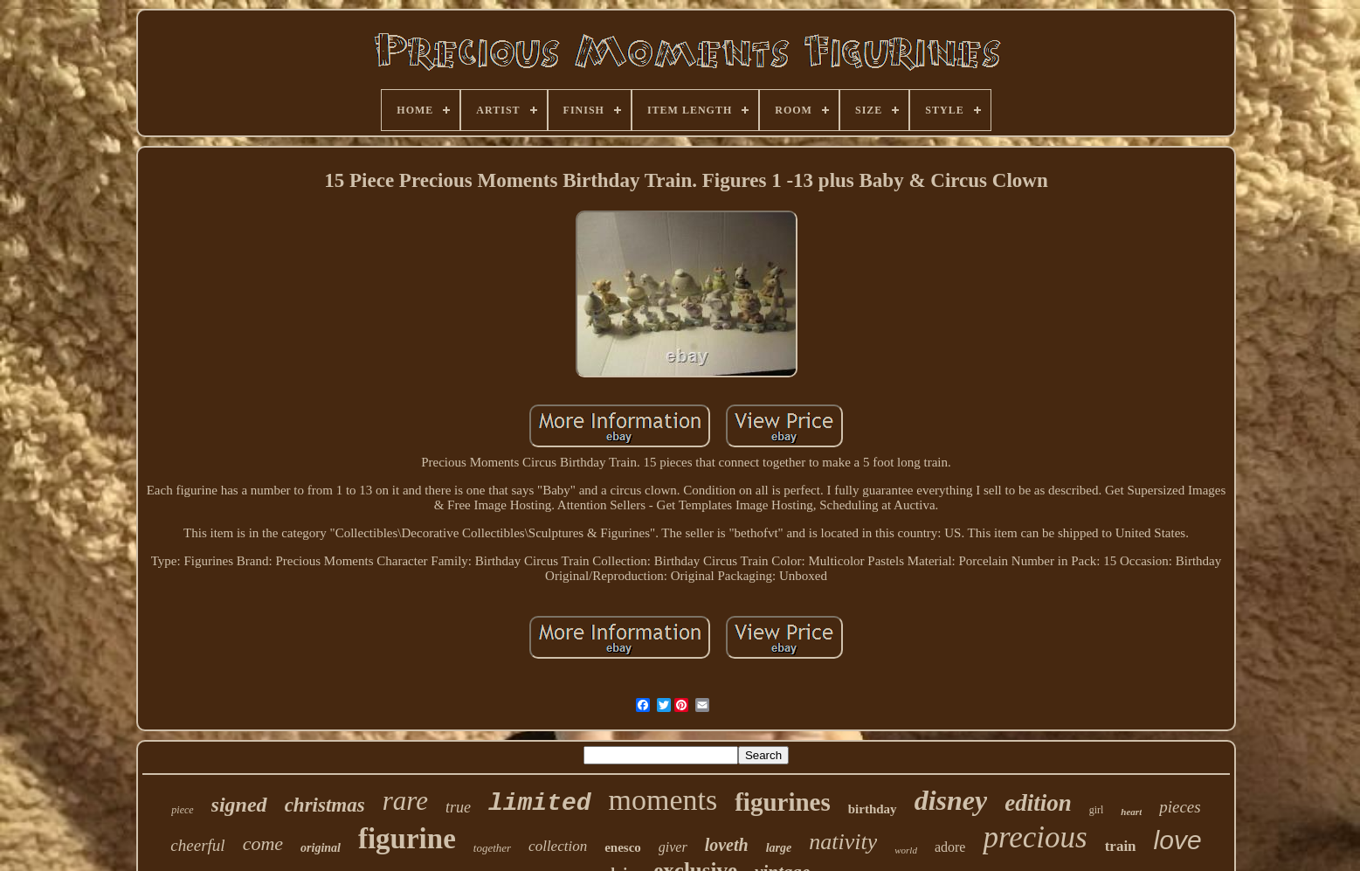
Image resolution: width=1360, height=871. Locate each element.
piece (182, 810)
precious (1035, 837)
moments (663, 800)
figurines (783, 802)
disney (951, 800)
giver (673, 847)
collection (557, 846)
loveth (727, 844)
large (779, 847)
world (905, 850)
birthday (872, 809)
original (320, 847)
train (1120, 846)
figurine (407, 838)
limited (539, 803)
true (458, 807)
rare (405, 800)
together (492, 847)
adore (950, 847)
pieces (1179, 807)
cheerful (197, 845)
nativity (843, 841)
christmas (325, 805)
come (263, 843)
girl (1096, 810)
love (1178, 840)
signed (239, 804)
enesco (622, 847)
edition (1038, 803)
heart (1131, 811)
